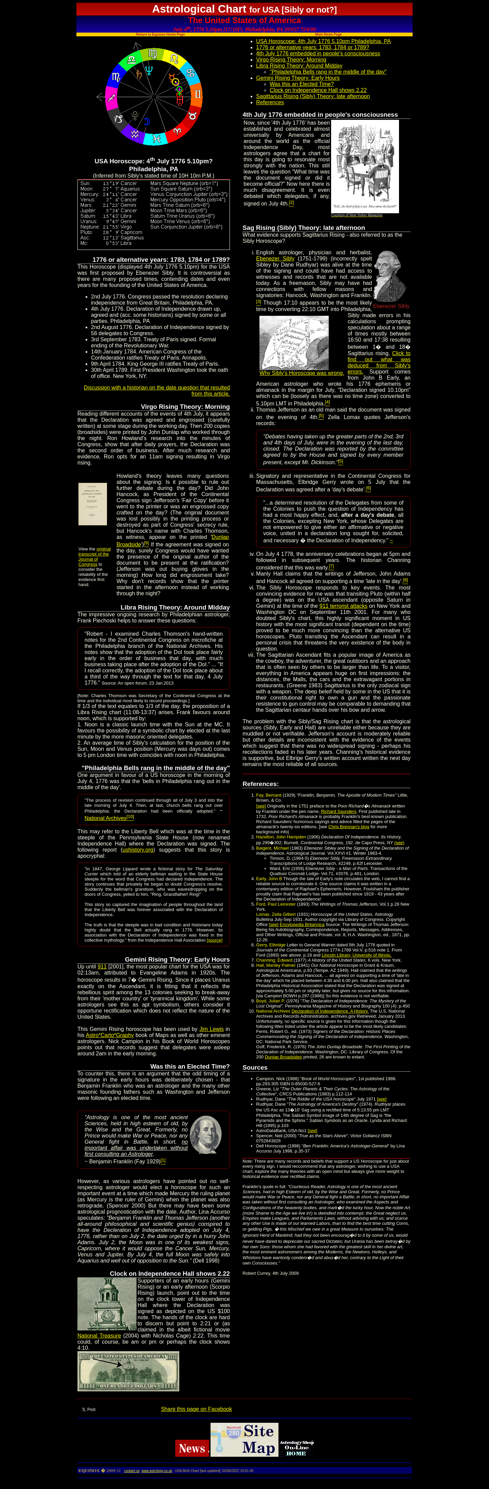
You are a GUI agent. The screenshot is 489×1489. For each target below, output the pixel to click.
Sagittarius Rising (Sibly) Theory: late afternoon (313, 96)
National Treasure (99, 1336)
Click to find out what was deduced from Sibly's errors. (379, 362)
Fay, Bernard (269, 795)
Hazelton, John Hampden (281, 836)
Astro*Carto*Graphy (110, 1035)
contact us (132, 1471)
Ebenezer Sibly (275, 258)
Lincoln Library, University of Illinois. (357, 955)
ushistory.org (138, 850)
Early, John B (269, 878)
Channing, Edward (274, 960)
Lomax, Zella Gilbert (275, 914)
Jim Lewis (211, 1029)
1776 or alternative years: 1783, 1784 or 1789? (312, 47)
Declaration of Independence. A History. (329, 1011)
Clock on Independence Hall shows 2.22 (318, 90)
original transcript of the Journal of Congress (94, 556)
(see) (399, 842)
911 (102, 966)
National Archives (109, 818)
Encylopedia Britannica (302, 924)
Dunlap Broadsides (283, 1056)
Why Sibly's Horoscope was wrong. (301, 370)
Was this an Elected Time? (302, 84)
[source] (214, 940)
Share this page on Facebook (196, 1409)
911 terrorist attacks (343, 606)
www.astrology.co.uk (157, 1471)
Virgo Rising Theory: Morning (291, 59)
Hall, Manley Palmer (276, 965)
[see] (261, 806)
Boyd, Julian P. (270, 1000)
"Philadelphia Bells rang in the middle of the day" (328, 72)
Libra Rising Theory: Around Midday (299, 66)
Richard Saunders (338, 811)
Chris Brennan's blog (348, 826)
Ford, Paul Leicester (275, 904)
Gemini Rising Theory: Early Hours (298, 78)
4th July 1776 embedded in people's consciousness (318, 53)
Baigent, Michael (272, 848)
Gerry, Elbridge (270, 944)
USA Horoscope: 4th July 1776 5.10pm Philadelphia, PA (323, 41)
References (270, 102)
